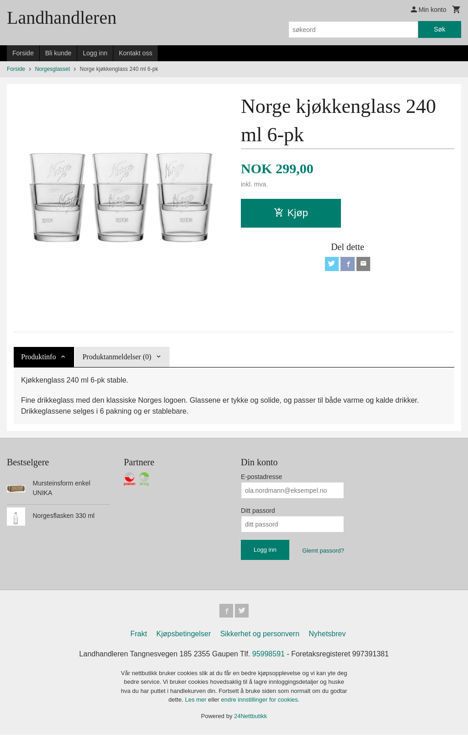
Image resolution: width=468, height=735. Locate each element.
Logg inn (95, 53)
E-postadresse (261, 476)
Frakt (138, 635)
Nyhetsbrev (327, 635)
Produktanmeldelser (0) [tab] (116, 357)
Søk (439, 29)
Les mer (196, 700)
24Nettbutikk (250, 717)
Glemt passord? (323, 550)
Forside (23, 53)
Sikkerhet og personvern (259, 635)
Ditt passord (258, 510)
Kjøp (291, 212)
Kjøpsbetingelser (183, 635)
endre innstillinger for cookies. (260, 700)
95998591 (268, 655)
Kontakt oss (135, 53)
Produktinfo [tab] (38, 357)
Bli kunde (58, 53)
